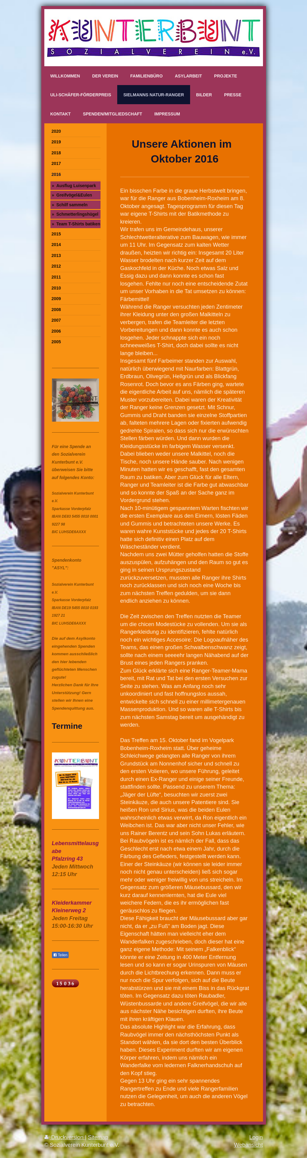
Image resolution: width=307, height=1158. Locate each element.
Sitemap (98, 1137)
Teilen (60, 955)
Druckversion (64, 1137)
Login (256, 1137)
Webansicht (248, 1145)
